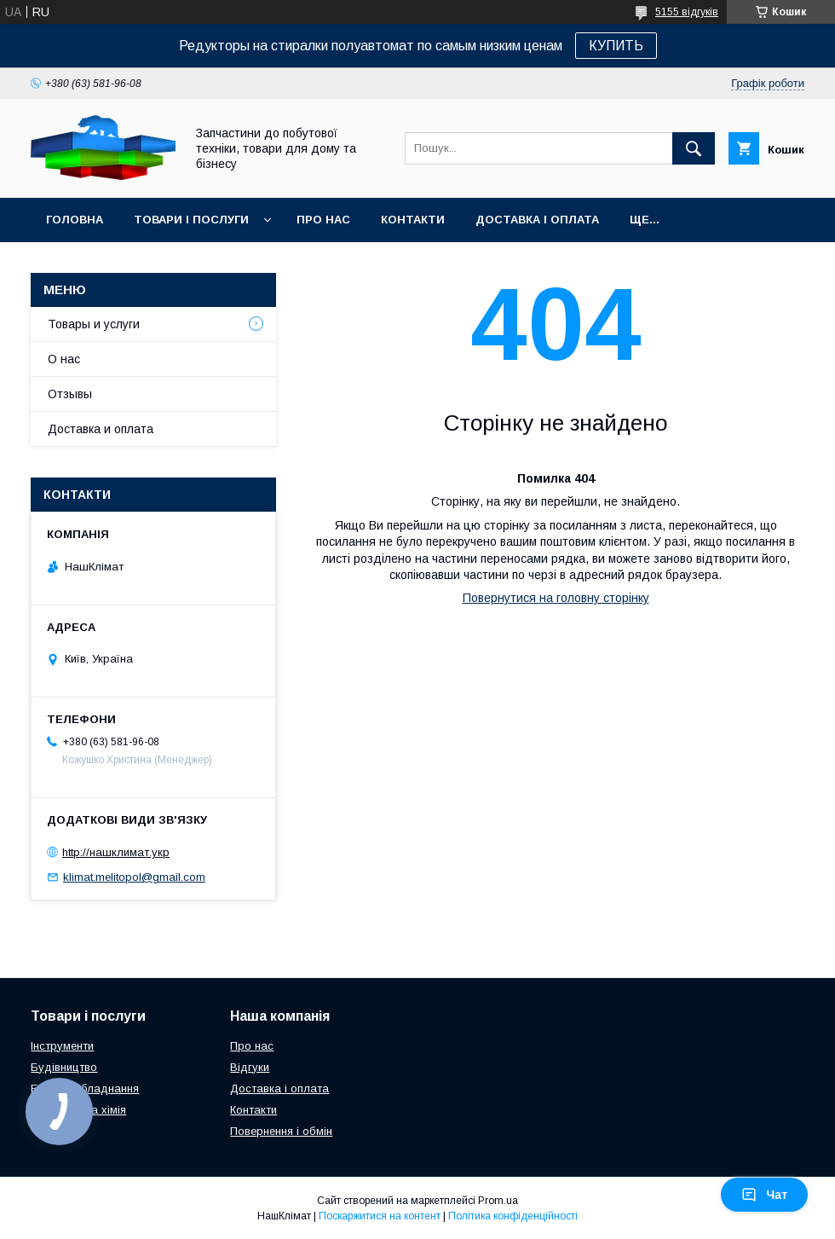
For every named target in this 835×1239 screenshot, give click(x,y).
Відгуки (249, 1067)
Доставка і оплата (537, 219)
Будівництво (64, 1067)
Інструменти (62, 1045)
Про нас (323, 219)
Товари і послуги (191, 219)
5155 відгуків (686, 12)
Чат (764, 1194)
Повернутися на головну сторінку (556, 598)
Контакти (413, 219)
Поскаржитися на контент (380, 1216)
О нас (64, 359)
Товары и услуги (94, 324)
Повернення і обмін (281, 1131)
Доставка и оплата (100, 429)
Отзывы (70, 394)
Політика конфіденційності (513, 1216)
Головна (74, 219)
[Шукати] (693, 148)
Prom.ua (498, 1201)
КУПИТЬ (616, 45)
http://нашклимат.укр (116, 852)
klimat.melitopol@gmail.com (134, 877)
